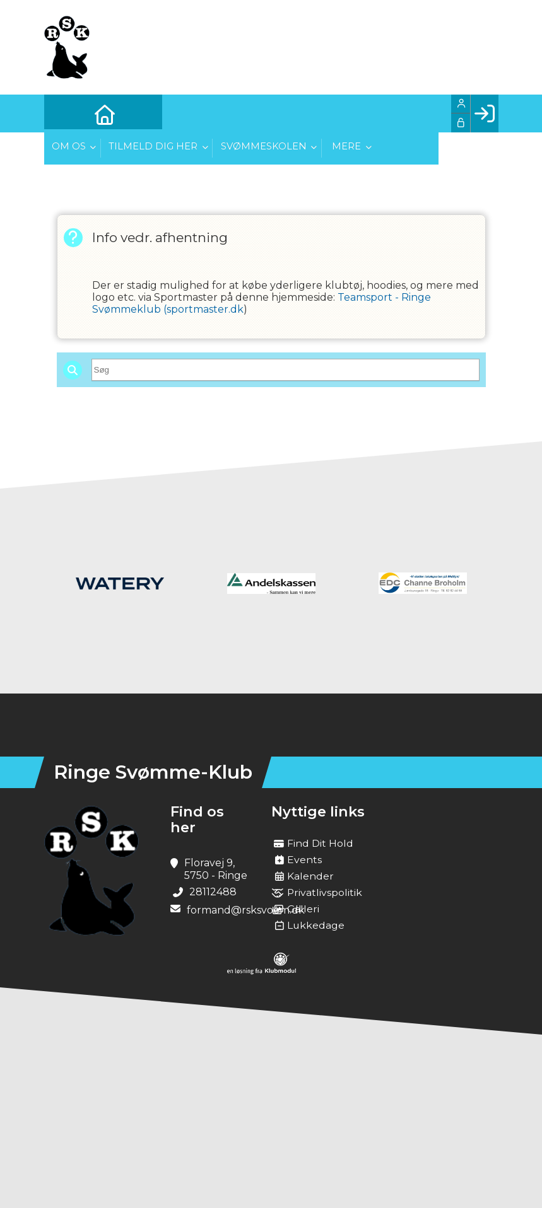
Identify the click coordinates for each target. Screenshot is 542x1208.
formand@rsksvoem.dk (246, 910)
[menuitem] (63, 113)
